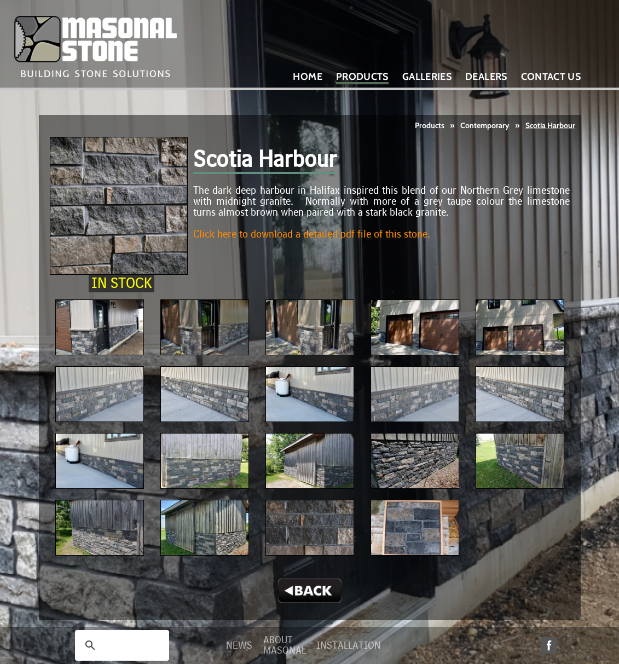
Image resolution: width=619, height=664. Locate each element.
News (239, 645)
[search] (120, 645)
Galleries (427, 76)
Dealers (486, 76)
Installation (348, 645)
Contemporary (485, 125)
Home (307, 76)
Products (429, 125)
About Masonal (284, 645)
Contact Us (551, 76)
